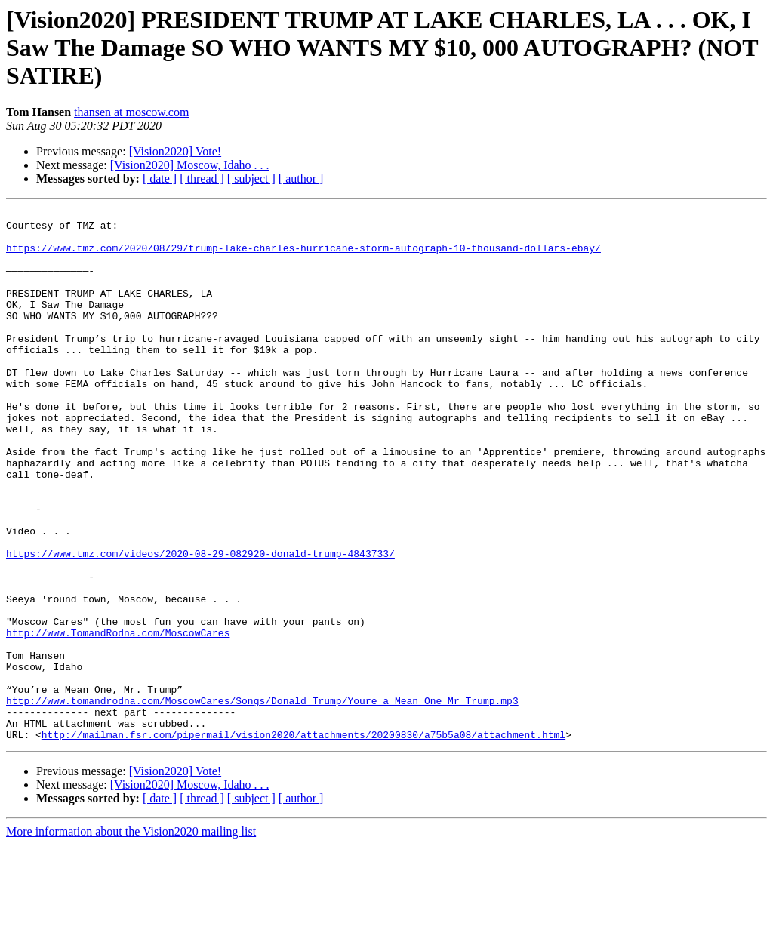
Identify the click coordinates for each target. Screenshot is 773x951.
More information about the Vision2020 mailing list (131, 937)
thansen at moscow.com (131, 112)
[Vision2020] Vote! (175, 151)
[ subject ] (251, 178)
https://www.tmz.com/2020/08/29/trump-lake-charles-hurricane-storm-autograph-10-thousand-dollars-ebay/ (303, 256)
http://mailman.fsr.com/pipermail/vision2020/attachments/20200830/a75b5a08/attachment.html (303, 841)
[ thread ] (202, 178)
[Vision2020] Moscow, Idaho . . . (189, 164)
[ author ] (301, 178)
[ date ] (160, 178)
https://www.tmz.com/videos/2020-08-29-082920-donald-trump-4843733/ (200, 623)
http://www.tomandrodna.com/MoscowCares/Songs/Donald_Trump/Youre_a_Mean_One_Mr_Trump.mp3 (262, 800)
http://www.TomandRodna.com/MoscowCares (117, 718)
